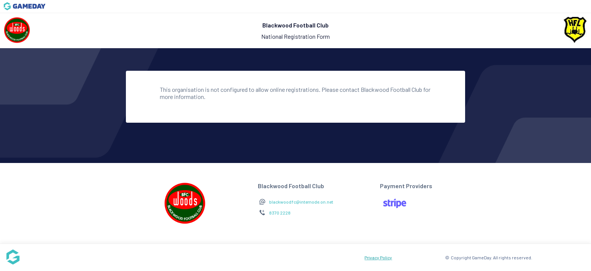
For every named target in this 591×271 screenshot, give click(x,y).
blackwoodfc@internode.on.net (301, 201)
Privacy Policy (378, 257)
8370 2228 (280, 212)
